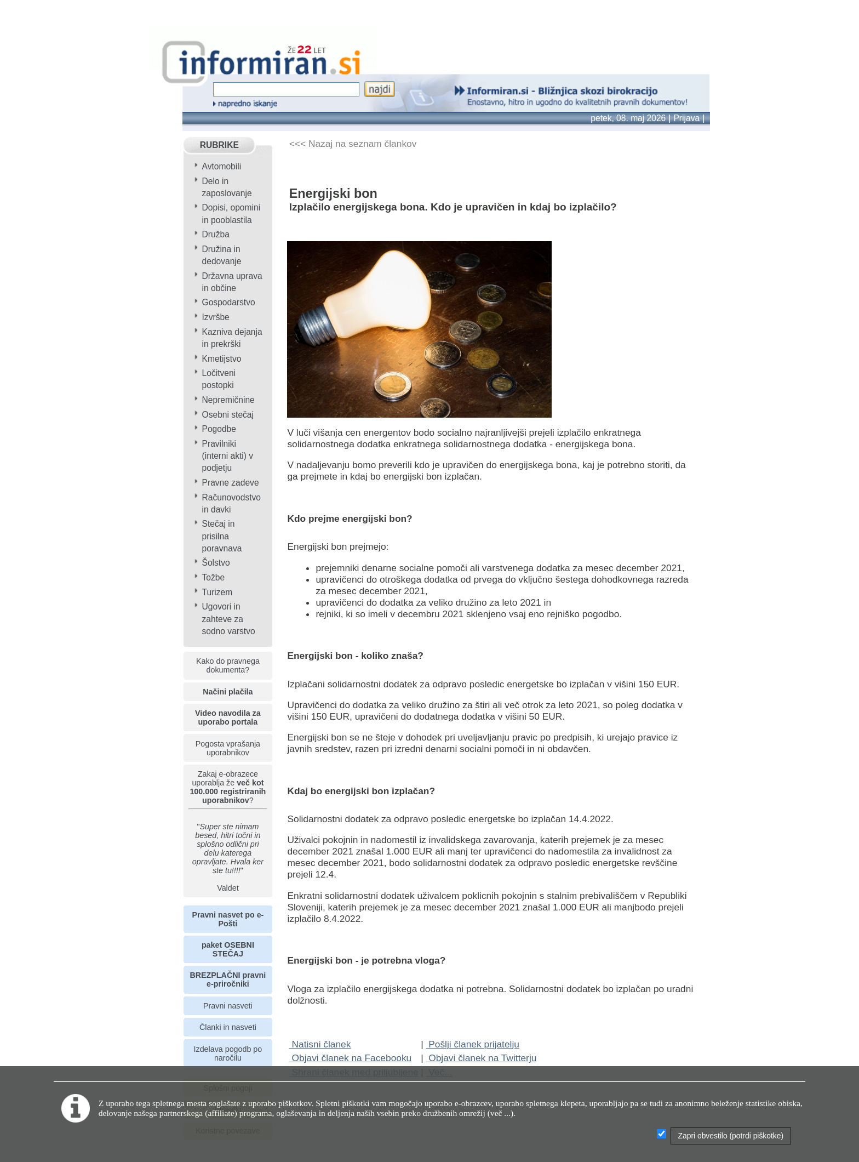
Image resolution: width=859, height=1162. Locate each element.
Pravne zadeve (230, 482)
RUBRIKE (219, 145)
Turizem (217, 592)
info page (20, 8)
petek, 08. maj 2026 (628, 118)
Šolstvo (216, 562)
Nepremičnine (228, 400)
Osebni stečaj (228, 414)
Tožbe (213, 577)
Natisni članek (320, 1044)
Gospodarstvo (228, 302)
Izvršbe (216, 317)
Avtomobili (222, 166)
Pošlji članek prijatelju (472, 1044)
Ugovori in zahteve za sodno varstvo (228, 618)
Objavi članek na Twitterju (481, 1057)
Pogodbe (219, 429)
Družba (216, 234)
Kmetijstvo (222, 358)
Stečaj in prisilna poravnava (222, 535)
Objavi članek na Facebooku (350, 1057)
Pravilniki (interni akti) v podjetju (228, 455)
